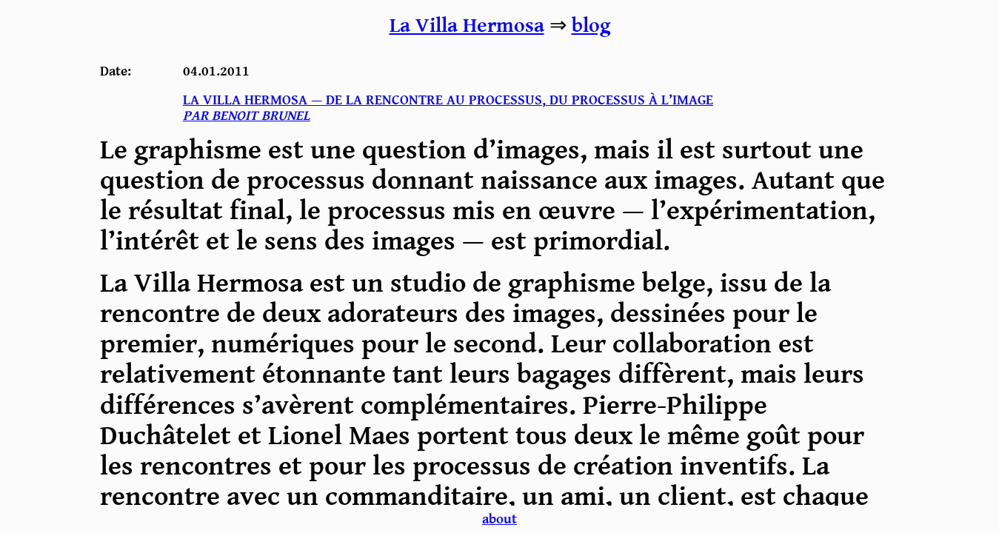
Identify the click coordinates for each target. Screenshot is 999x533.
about (499, 519)
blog (591, 26)
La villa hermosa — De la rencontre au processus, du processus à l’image (448, 108)
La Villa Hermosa (467, 26)
